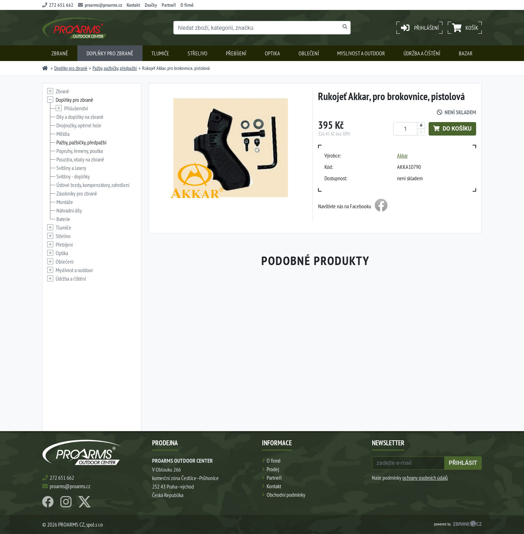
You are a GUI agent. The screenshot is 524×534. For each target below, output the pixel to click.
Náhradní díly (69, 210)
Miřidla (62, 133)
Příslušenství (76, 108)
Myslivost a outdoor (361, 53)
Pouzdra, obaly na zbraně (80, 159)
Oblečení (309, 53)
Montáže (64, 201)
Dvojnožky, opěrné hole (78, 125)
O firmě (187, 5)
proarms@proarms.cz (100, 5)
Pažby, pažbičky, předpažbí (115, 68)
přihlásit (463, 462)
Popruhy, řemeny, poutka (79, 150)
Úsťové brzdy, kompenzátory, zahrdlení (92, 184)
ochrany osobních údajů (425, 477)
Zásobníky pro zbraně (76, 193)
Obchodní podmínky (286, 494)
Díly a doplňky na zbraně (80, 116)
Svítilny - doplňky (73, 176)
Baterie (63, 218)
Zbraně (59, 53)
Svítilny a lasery (71, 167)
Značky (151, 5)
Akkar (402, 155)
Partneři (169, 5)
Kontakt (133, 5)
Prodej (273, 469)
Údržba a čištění (421, 53)
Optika (272, 53)
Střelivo (197, 53)
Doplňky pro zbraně (110, 53)
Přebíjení (236, 53)
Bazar (466, 53)
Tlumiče (160, 53)
